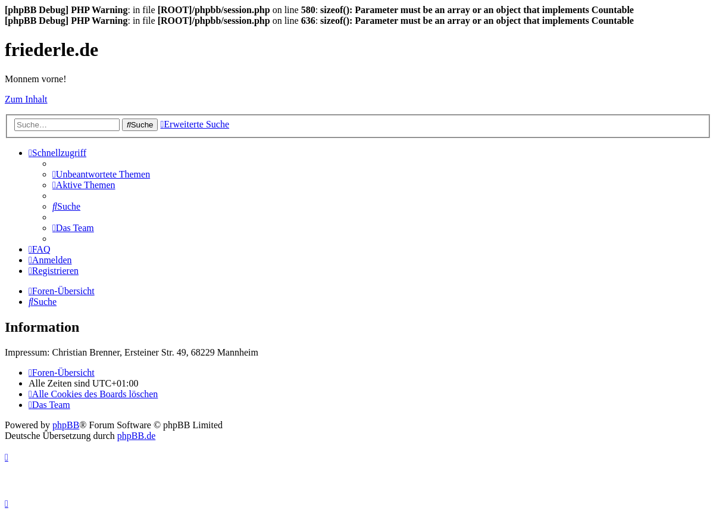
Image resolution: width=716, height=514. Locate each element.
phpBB (65, 425)
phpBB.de (136, 436)
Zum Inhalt (26, 99)
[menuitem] (101, 174)
